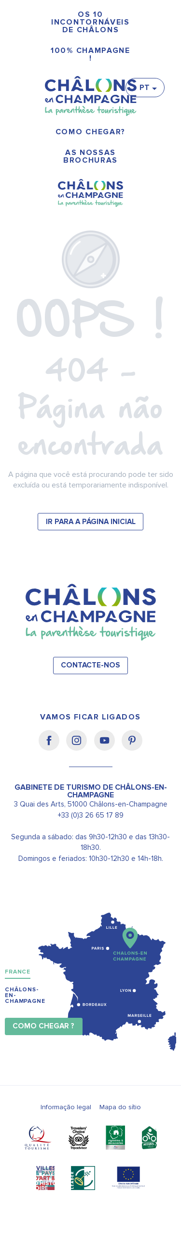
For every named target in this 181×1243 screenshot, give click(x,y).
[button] (147, 87)
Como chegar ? (43, 1026)
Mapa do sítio (120, 1107)
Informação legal (66, 1107)
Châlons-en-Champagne (25, 995)
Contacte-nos (90, 665)
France (17, 971)
